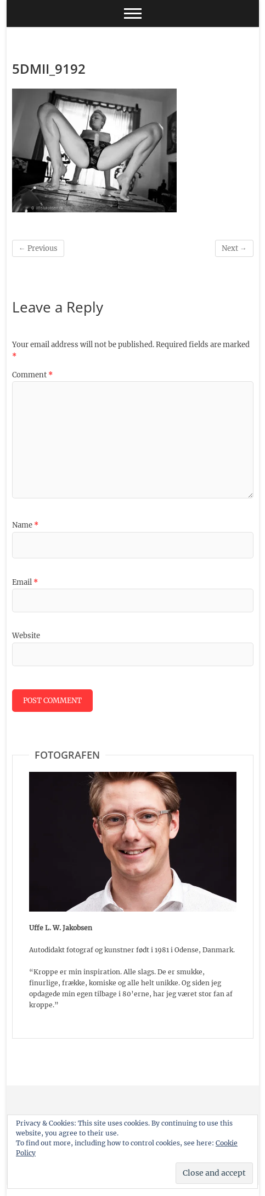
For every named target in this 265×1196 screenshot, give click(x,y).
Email (25, 582)
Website (26, 635)
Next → (234, 248)
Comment (32, 375)
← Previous (38, 248)
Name (25, 525)
